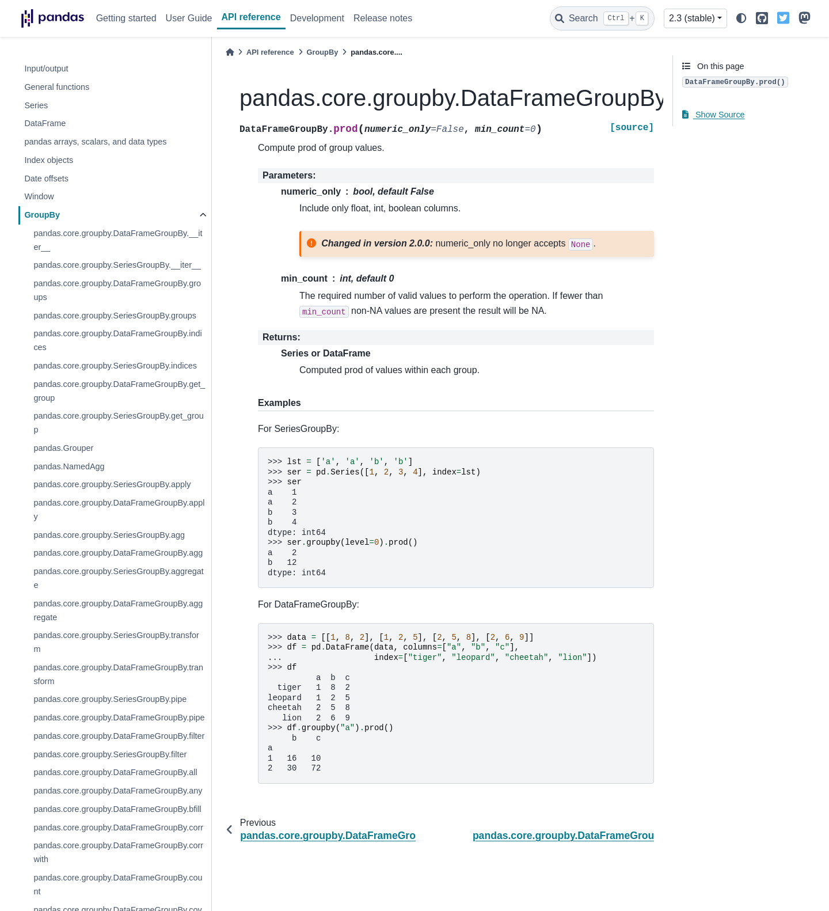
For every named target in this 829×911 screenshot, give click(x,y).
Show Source (713, 114)
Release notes (382, 18)
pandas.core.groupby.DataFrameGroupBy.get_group (119, 391)
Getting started (126, 18)
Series (36, 105)
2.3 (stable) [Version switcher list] (692, 18)
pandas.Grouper (63, 448)
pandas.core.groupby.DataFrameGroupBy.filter (118, 736)
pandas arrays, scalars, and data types (95, 141)
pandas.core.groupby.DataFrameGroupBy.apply (118, 509)
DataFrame (45, 123)
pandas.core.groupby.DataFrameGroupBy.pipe (118, 717)
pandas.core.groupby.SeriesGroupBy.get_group (118, 422)
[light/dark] (741, 19)
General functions (56, 87)
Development (317, 18)
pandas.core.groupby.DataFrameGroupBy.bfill (117, 809)
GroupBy (42, 214)
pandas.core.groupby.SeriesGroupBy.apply (112, 484)
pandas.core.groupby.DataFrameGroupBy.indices (117, 340)
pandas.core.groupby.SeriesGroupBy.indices (114, 365)
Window (39, 196)
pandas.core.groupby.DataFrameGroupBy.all (115, 772)
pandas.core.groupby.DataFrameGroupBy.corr (118, 827)
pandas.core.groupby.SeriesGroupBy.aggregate (118, 578)
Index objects (48, 160)
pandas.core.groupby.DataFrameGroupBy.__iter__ (117, 240)
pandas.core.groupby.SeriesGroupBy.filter (110, 754)
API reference (251, 17)
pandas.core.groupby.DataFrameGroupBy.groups (117, 290)
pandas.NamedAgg (68, 466)
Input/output (46, 68)
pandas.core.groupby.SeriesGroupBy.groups (114, 315)
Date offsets (46, 178)
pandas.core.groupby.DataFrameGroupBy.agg (118, 552)
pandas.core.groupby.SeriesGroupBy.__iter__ (117, 264)
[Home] (230, 52)
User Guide (189, 18)
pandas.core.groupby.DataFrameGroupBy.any (117, 790)
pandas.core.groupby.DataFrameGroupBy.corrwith (118, 852)
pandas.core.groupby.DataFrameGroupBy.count (117, 884)
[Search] (602, 18)
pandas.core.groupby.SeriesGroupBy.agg (109, 535)
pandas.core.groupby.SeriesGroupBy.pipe (110, 699)
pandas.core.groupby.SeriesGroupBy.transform (116, 642)
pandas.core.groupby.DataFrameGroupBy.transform (118, 674)
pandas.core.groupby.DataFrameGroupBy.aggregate (118, 610)
